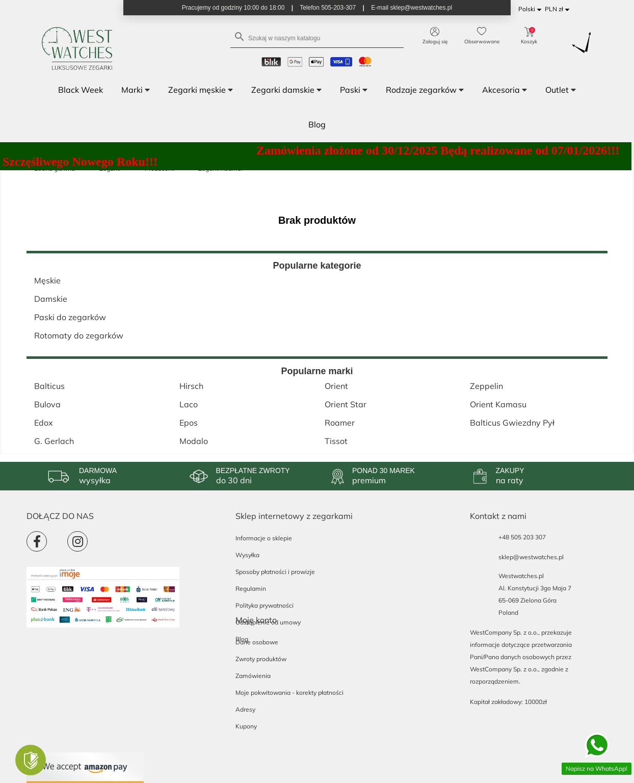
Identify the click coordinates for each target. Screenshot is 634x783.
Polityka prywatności (264, 605)
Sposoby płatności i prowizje (275, 572)
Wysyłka (247, 555)
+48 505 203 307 (522, 537)
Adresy (245, 709)
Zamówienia (253, 676)
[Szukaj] (317, 37)
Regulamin (250, 588)
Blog (241, 639)
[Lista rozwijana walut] (559, 9)
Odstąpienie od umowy (268, 622)
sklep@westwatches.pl (531, 557)
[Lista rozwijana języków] (531, 9)
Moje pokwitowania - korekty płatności (289, 692)
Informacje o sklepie (263, 538)
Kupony (246, 726)
